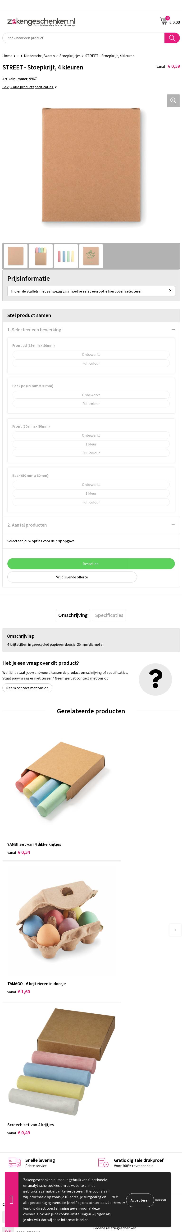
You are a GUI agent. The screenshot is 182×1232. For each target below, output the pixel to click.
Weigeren (160, 1199)
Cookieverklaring (107, 1094)
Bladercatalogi (105, 1013)
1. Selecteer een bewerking (34, 329)
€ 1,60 (107, 822)
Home (7, 55)
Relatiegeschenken (109, 1020)
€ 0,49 (18, 932)
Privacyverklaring (107, 1101)
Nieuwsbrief (103, 1049)
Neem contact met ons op (27, 687)
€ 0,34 (18, 822)
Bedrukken (102, 1035)
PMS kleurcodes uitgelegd (114, 1042)
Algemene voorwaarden (112, 1087)
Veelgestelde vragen (109, 1057)
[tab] (73, 615)
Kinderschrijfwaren (39, 55)
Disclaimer (102, 1108)
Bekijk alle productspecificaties (29, 86)
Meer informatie (118, 1199)
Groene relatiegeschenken (114, 1028)
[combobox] (83, 38)
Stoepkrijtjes (70, 55)
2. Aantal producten (27, 525)
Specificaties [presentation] (109, 615)
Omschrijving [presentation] (73, 615)
